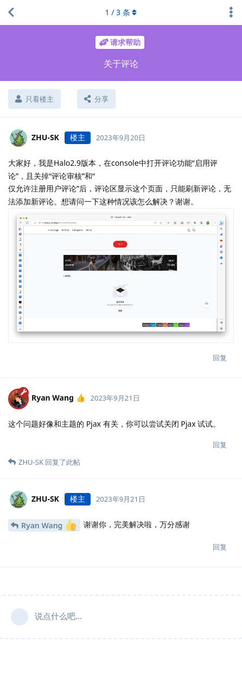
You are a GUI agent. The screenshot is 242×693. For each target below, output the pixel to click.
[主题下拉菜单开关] (231, 12)
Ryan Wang (49, 524)
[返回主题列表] (11, 12)
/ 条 (121, 12)
